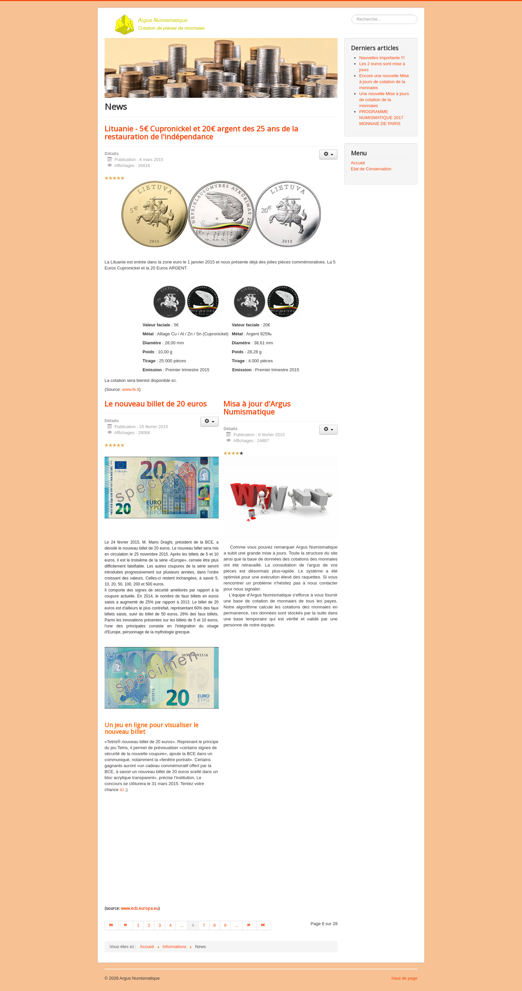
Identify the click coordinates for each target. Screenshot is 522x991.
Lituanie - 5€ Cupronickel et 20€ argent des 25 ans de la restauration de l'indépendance (201, 132)
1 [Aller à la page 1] (138, 925)
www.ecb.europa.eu (139, 908)
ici (122, 789)
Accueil (358, 162)
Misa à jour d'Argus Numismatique (257, 407)
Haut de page (404, 978)
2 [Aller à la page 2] (149, 925)
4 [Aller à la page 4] (170, 925)
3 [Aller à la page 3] (159, 925)
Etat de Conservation (371, 168)
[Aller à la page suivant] (250, 925)
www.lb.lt (130, 389)
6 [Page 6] (193, 925)
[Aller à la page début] (112, 925)
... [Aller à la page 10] (236, 925)
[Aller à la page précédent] (126, 925)
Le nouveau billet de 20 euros (156, 404)
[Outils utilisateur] (328, 154)
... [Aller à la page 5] (181, 925)
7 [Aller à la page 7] (204, 925)
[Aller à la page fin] (264, 925)
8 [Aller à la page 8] (214, 925)
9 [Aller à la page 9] (225, 925)
